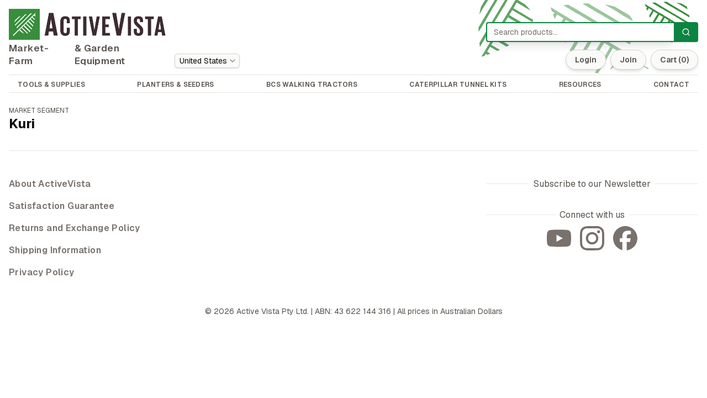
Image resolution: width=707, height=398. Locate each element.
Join (628, 60)
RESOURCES (580, 84)
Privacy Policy (42, 272)
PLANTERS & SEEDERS (175, 84)
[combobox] (207, 61)
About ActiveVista (50, 184)
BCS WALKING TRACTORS (311, 84)
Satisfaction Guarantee (62, 206)
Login (586, 60)
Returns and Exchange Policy (74, 228)
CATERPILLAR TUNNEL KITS (457, 84)
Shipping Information (55, 250)
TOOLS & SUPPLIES (51, 84)
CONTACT (671, 84)
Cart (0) (674, 60)
